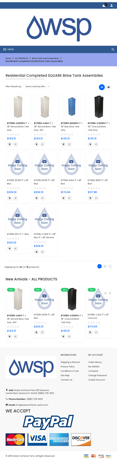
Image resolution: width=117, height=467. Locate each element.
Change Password (97, 381)
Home (9, 58)
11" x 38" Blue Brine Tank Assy (71, 126)
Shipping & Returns (70, 368)
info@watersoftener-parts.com (32, 411)
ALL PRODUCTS (23, 58)
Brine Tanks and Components (50, 58)
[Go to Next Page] (110, 272)
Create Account (96, 385)
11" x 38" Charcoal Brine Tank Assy (98, 126)
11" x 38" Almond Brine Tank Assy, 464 (44, 126)
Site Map (65, 381)
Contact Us (66, 385)
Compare (93, 377)
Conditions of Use (70, 377)
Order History (95, 368)
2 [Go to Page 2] (104, 271)
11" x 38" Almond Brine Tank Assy (17, 126)
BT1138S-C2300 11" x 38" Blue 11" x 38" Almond (44, 239)
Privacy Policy (68, 372)
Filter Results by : (14, 86)
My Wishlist (94, 372)
